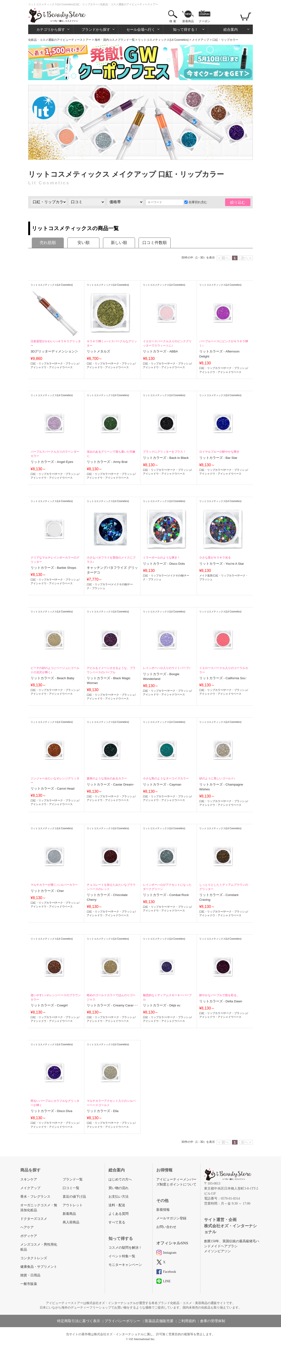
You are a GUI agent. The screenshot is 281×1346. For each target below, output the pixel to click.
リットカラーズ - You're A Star (221, 563)
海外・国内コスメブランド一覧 (115, 39)
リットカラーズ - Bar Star (218, 458)
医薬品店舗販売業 (159, 1321)
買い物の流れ (118, 1188)
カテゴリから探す (50, 29)
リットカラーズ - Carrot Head (53, 788)
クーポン (204, 21)
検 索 (172, 21)
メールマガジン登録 (171, 1218)
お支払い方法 (118, 1196)
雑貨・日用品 (30, 1275)
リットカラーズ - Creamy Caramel (112, 1005)
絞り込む (237, 202)
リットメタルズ (98, 351)
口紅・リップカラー (42, 363)
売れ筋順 (48, 242)
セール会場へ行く (140, 29)
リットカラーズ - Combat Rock (166, 895)
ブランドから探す (95, 29)
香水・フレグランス (35, 1196)
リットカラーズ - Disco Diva (51, 1111)
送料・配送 (116, 1205)
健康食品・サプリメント (38, 1266)
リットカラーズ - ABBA (160, 351)
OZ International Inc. (142, 1339)
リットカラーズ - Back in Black (166, 458)
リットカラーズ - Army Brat (107, 462)
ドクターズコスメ (33, 1219)
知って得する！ (185, 29)
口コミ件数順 (154, 242)
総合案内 (230, 29)
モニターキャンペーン (125, 1265)
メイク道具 (205, 575)
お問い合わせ (166, 1227)
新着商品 (188, 21)
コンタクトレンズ (33, 1258)
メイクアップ (200, 39)
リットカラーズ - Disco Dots (164, 563)
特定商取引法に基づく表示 (78, 1321)
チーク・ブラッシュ (67, 363)
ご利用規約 (187, 1321)
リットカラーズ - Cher (47, 891)
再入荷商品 (71, 1222)
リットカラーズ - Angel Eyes (52, 462)
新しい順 (119, 242)
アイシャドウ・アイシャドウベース (52, 367)
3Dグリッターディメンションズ (54, 351)
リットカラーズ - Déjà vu (161, 1005)
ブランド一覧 (73, 1179)
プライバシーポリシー (122, 1321)
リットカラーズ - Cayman (162, 784)
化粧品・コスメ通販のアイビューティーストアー (59, 39)
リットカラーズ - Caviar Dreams (111, 784)
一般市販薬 (28, 1284)
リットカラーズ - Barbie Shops (53, 567)
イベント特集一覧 (121, 1256)
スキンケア (28, 1179)
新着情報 (163, 1209)
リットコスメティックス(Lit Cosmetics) (163, 39)
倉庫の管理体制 (212, 1321)
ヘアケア (27, 1227)
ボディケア (28, 1236)
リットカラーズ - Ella (103, 1111)
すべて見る (116, 1222)
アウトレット (73, 1205)
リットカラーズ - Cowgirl (49, 1005)
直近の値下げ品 (74, 1196)
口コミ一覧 (71, 1188)
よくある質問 (118, 1214)
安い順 (83, 242)
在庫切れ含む (195, 202)
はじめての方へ (120, 1179)
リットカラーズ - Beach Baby (52, 678)
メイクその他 (119, 584)
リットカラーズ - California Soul (223, 678)
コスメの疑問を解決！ (125, 1247)
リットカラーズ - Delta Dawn (220, 1001)
